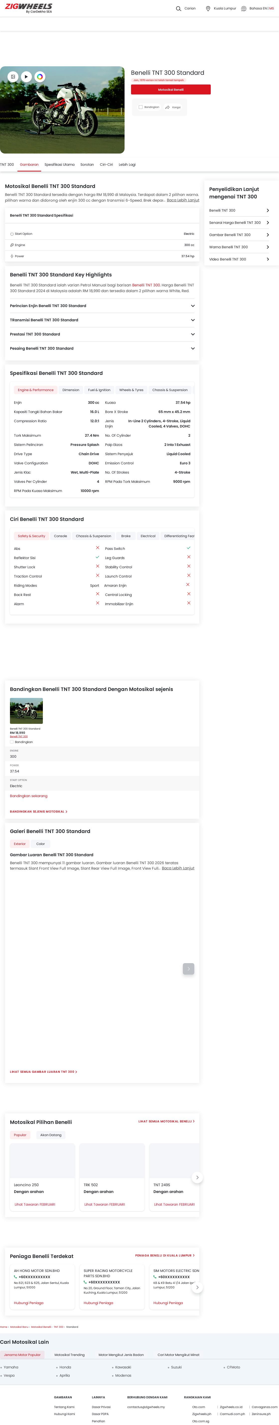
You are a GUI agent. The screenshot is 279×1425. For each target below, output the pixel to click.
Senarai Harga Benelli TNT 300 (235, 222)
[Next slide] (188, 969)
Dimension (71, 390)
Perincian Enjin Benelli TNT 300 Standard (48, 305)
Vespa (9, 1375)
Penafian (98, 1421)
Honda (65, 1367)
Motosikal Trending (70, 1354)
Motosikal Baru (19, 1327)
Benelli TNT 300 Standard (25, 729)
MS (271, 8)
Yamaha (11, 1367)
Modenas (123, 1375)
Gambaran (29, 164)
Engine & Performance (36, 390)
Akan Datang (51, 1135)
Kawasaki (123, 1367)
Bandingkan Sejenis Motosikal (37, 811)
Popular (20, 1135)
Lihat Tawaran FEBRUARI (35, 1204)
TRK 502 (91, 1184)
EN (265, 8)
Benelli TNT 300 (146, 285)
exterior (20, 843)
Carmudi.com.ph (232, 1414)
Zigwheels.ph (201, 1414)
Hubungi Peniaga (28, 1302)
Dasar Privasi (101, 1407)
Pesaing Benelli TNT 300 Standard (41, 348)
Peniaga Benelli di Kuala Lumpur (163, 1255)
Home (3, 1327)
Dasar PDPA (100, 1414)
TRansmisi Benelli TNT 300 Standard (44, 320)
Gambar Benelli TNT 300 (230, 234)
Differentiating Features (183, 536)
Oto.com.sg (200, 1421)
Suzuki (176, 1367)
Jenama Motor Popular (22, 1354)
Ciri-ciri (106, 164)
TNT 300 (7, 164)
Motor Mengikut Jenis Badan (121, 1354)
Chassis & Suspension (170, 390)
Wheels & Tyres (131, 390)
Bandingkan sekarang (28, 795)
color (40, 843)
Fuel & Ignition (99, 390)
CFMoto (233, 1367)
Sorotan (87, 164)
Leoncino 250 (26, 1184)
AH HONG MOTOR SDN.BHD (37, 1270)
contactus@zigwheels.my (146, 1407)
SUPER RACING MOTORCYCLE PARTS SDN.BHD (108, 1273)
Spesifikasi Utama (59, 164)
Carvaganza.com (265, 1407)
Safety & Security (31, 536)
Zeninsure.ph (261, 1414)
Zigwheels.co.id (231, 1407)
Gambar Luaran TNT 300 (53, 1072)
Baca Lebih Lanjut (183, 200)
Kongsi (172, 107)
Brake (126, 536)
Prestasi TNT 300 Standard (35, 334)
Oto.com (198, 1407)
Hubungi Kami (64, 1414)
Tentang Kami (64, 1407)
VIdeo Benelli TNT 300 (227, 259)
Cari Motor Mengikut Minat (179, 1354)
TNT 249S (161, 1184)
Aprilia (65, 1375)
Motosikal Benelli (171, 89)
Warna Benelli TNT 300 (228, 247)
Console (60, 536)
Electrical (148, 536)
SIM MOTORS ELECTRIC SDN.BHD (180, 1270)
